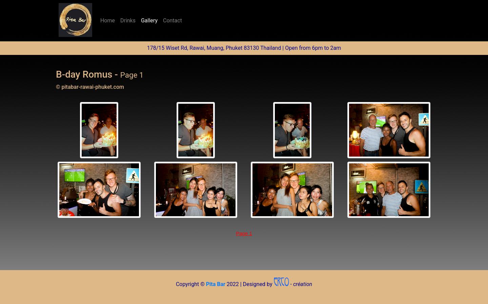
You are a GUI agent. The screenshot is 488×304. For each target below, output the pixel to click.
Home (109, 20)
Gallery (149, 20)
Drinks (128, 20)
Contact (172, 20)
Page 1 (244, 233)
